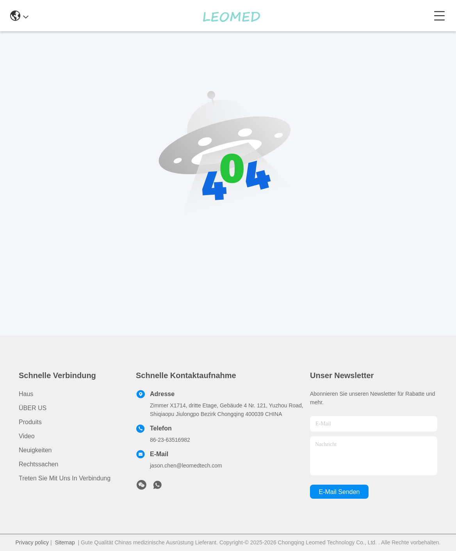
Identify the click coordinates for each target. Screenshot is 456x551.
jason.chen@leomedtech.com (186, 465)
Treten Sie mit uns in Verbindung (64, 478)
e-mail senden (339, 492)
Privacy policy (32, 542)
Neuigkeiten (35, 450)
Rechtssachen (38, 464)
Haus (26, 394)
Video (27, 436)
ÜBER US (32, 408)
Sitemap (65, 542)
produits (30, 422)
